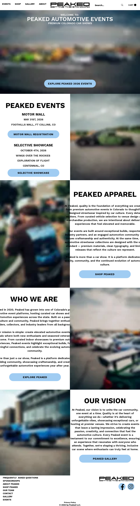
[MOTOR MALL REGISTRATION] (33, 134)
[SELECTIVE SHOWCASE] (33, 173)
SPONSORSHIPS (11, 481)
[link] (132, 5)
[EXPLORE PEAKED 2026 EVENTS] (70, 84)
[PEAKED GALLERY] (105, 459)
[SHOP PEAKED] (105, 274)
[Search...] (104, 5)
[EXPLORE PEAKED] (35, 377)
